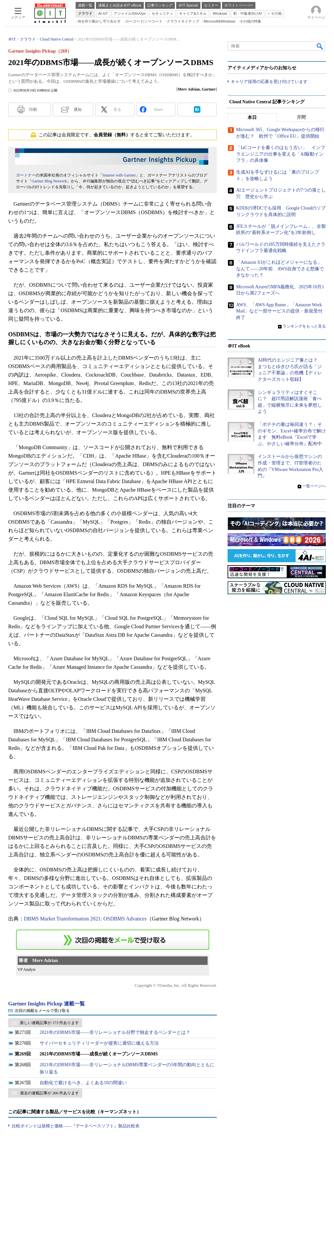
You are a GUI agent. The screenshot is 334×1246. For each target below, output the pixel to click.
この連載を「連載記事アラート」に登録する (112, 940)
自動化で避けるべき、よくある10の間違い (83, 1082)
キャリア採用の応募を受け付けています (269, 81)
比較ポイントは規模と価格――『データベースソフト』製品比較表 (75, 1125)
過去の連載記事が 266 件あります (49, 1093)
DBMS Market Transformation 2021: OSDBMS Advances (85, 918)
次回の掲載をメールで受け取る (42, 1010)
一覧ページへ (314, 486)
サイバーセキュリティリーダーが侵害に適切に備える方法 (99, 1043)
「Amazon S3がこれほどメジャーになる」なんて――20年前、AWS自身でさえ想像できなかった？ (280, 269)
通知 (78, 109)
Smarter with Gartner (119, 175)
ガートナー (26, 175)
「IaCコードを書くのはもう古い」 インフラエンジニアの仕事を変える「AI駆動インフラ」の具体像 (280, 154)
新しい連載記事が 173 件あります (49, 1022)
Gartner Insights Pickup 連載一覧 (46, 1003)
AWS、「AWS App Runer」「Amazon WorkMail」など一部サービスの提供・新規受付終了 (279, 311)
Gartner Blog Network (49, 181)
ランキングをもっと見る (304, 326)
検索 (320, 46)
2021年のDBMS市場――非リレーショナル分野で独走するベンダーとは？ (115, 1032)
